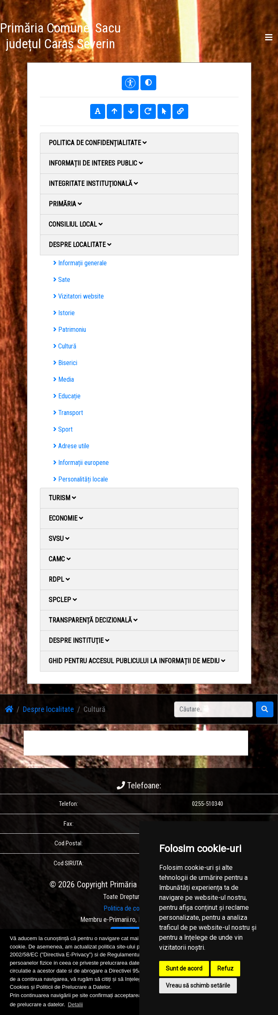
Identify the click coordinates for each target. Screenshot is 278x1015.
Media (63, 379)
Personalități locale (80, 479)
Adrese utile (71, 446)
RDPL (59, 579)
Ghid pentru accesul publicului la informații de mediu (137, 661)
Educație (67, 396)
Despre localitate (80, 245)
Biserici (65, 363)
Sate (61, 280)
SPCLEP (63, 600)
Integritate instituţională (93, 184)
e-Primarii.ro (119, 920)
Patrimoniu (69, 329)
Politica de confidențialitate (98, 143)
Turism (62, 498)
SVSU (59, 539)
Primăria (65, 204)
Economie (66, 518)
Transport (68, 413)
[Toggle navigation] (269, 37)
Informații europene (81, 463)
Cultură (64, 346)
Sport (63, 429)
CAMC (60, 559)
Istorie (64, 313)
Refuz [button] (225, 968)
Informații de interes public (96, 163)
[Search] (213, 709)
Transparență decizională (93, 620)
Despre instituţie (79, 641)
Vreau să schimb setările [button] (198, 985)
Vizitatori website (78, 296)
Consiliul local (76, 224)
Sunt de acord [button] (184, 968)
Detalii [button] (75, 1004)
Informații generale (80, 263)
